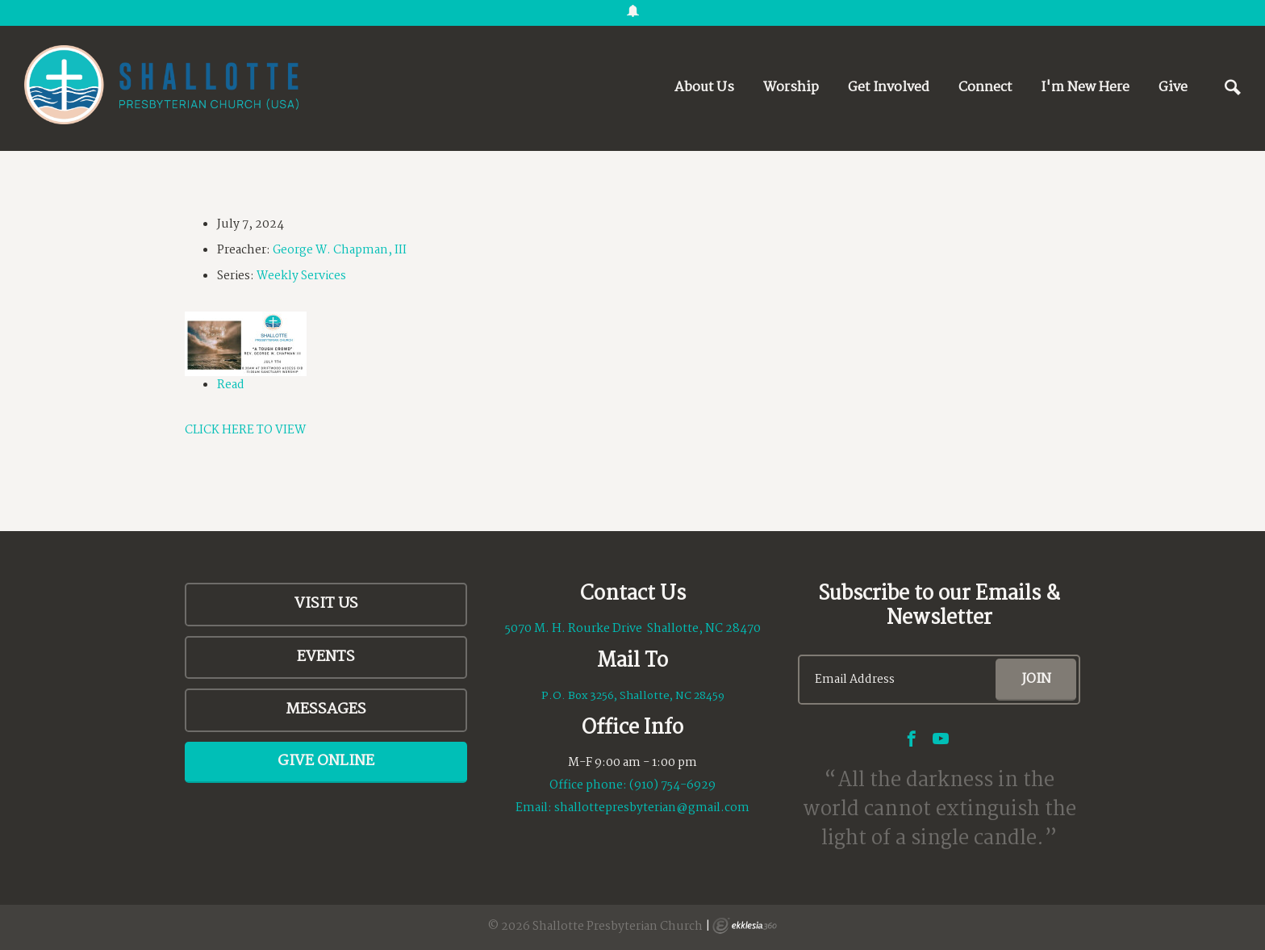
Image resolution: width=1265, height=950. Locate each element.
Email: (535, 808)
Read (230, 385)
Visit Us (326, 604)
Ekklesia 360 (744, 926)
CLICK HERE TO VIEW (245, 430)
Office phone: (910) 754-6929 (632, 785)
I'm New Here (1085, 87)
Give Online (326, 761)
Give (1173, 87)
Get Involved (888, 87)
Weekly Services (301, 276)
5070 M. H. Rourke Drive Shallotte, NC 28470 (633, 628)
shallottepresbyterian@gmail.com (651, 808)
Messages (326, 709)
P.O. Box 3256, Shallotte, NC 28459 (632, 696)
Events (326, 657)
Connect (985, 87)
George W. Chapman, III (340, 250)
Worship (791, 87)
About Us (704, 87)
